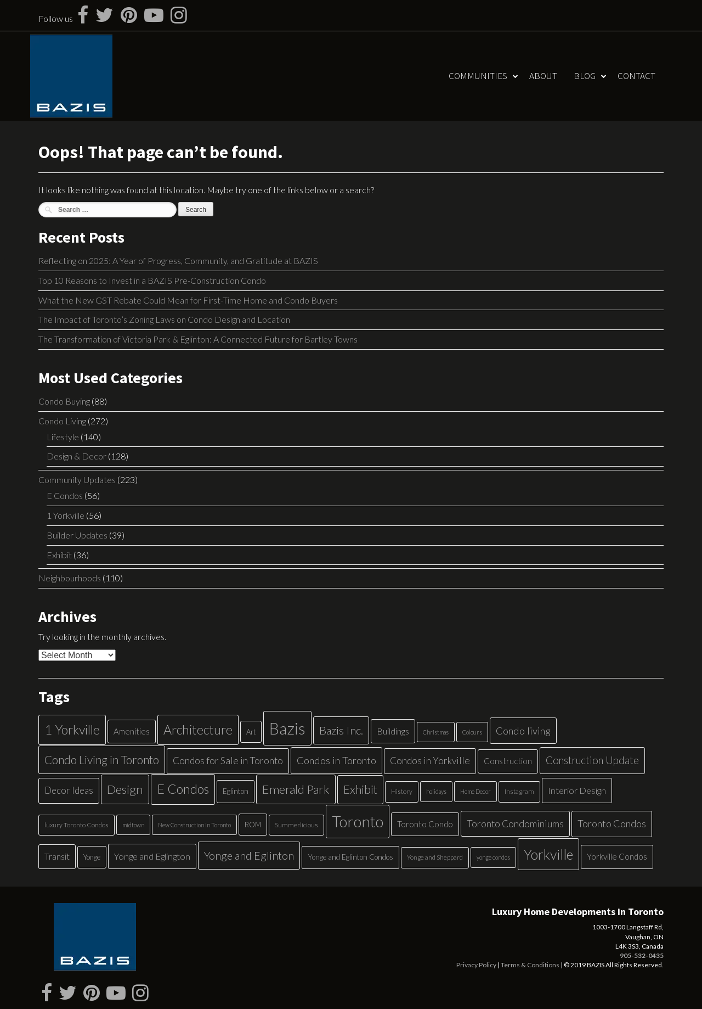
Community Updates (77, 479)
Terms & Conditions (530, 965)
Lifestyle (63, 436)
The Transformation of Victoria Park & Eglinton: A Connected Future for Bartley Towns (198, 339)
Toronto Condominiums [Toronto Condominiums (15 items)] (515, 823)
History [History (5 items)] (401, 791)
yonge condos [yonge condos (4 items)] (493, 857)
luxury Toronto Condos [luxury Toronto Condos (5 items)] (76, 825)
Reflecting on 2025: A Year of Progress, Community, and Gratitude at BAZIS (178, 260)
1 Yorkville (65, 515)
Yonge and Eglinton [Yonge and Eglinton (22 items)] (249, 855)
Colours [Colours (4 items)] (472, 732)
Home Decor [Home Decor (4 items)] (475, 791)
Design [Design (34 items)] (125, 789)
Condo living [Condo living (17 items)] (523, 731)
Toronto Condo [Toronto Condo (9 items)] (425, 824)
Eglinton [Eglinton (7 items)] (235, 791)
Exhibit (59, 555)
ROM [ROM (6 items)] (253, 824)
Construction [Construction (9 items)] (508, 761)
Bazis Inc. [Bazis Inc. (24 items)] (341, 730)
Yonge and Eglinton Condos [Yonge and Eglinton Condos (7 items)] (350, 857)
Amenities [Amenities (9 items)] (132, 731)
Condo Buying (64, 401)
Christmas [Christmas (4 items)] (436, 732)
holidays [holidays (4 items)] (436, 791)
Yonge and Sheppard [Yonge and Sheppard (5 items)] (435, 857)
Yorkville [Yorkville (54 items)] (548, 854)
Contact (636, 76)
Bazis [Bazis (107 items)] (287, 728)
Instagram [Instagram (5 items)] (519, 791)
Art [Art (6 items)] (251, 731)
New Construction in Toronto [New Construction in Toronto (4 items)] (194, 824)
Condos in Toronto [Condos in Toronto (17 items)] (336, 760)
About (543, 76)
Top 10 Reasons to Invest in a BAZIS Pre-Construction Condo (152, 280)
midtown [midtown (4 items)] (133, 824)
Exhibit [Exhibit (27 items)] (360, 789)
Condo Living (62, 421)
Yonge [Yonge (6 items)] (91, 857)
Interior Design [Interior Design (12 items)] (577, 790)
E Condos (65, 495)
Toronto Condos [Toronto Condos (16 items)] (612, 823)
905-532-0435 (642, 955)
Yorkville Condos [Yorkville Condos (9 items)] (617, 856)
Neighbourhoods (69, 578)
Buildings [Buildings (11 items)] (393, 731)
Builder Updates (77, 535)
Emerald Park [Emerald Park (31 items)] (296, 789)
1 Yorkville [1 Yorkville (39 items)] (72, 729)
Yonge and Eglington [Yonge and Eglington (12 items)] (152, 856)
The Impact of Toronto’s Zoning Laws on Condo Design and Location (164, 319)
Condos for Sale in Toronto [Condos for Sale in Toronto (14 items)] (228, 760)
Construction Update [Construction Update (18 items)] (592, 760)
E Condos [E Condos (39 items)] (183, 789)
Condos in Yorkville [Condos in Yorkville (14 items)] (430, 760)
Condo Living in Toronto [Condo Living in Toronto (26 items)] (101, 759)
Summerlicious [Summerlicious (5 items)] (296, 825)
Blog (585, 76)
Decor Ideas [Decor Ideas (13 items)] (68, 790)
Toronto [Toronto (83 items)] (357, 821)
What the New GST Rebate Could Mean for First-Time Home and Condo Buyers (188, 300)
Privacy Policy (476, 965)
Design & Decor (76, 456)
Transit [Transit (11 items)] (57, 856)
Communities (478, 76)
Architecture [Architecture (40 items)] (198, 729)
